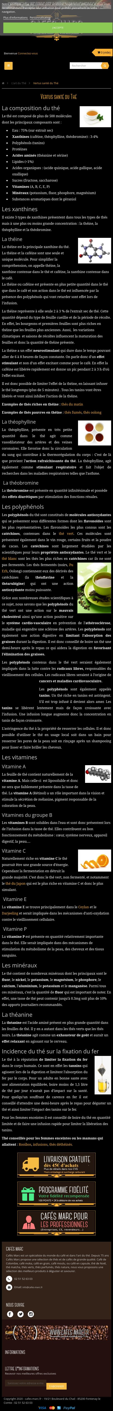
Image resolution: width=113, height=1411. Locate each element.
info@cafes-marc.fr (33, 1287)
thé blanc (9, 558)
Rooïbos (25, 1144)
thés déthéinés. (61, 1144)
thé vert (66, 533)
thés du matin (72, 404)
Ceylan (83, 907)
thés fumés (73, 412)
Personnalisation (40, 17)
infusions (40, 1144)
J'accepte (57, 27)
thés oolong (92, 412)
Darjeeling (10, 913)
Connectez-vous (28, 53)
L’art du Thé (18, 83)
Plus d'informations (15, 17)
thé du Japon (16, 883)
